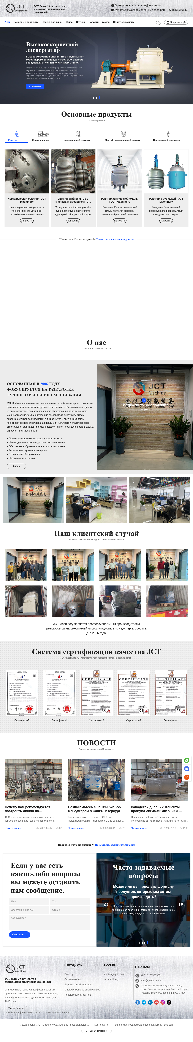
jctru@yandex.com (158, 982)
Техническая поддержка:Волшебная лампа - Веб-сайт (143, 1030)
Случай (80, 22)
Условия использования (55, 1017)
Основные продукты (25, 22)
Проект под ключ (52, 22)
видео (106, 22)
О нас (69, 22)
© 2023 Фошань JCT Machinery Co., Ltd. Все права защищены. (54, 1030)
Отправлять (19, 937)
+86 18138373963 (158, 976)
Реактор (73, 977)
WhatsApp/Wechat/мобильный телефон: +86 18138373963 (151, 9)
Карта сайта (101, 1030)
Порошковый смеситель (82, 998)
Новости (94, 22)
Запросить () (176, 22)
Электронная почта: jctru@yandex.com (139, 5)
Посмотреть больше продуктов (115, 239)
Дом (7, 22)
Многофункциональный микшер (86, 993)
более (17, 468)
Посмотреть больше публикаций (115, 846)
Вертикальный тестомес (82, 987)
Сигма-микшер (77, 982)
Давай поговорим (96, 1036)
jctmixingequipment (118, 977)
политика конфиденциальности (22, 1017)
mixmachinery (115, 982)
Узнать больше (16, 1013)
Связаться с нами (123, 22)
